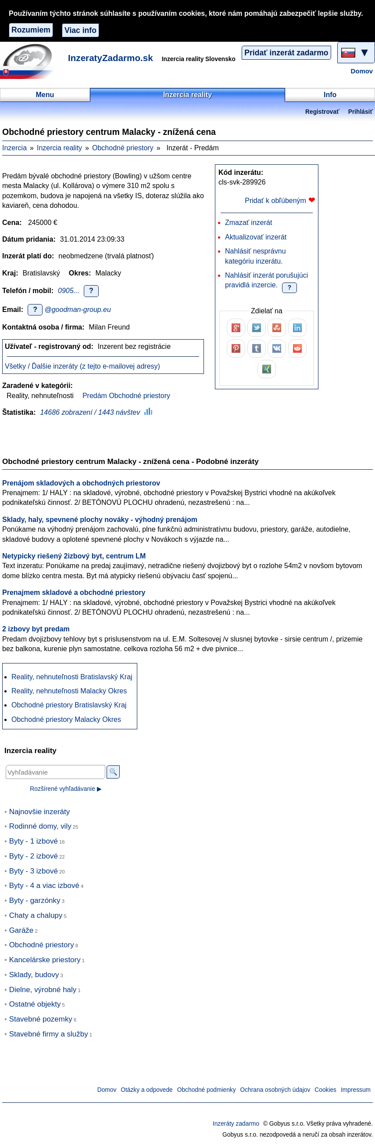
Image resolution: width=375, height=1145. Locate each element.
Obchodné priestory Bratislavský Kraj (68, 705)
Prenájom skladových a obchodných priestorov (81, 483)
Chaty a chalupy (36, 915)
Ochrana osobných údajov (275, 1090)
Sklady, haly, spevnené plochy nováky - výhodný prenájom (99, 519)
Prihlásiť (360, 112)
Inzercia (14, 148)
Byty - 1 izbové (33, 841)
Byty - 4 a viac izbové (44, 885)
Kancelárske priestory (45, 960)
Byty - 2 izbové (33, 856)
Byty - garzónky (35, 900)
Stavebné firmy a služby (48, 1034)
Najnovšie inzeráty (39, 812)
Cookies (325, 1090)
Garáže (21, 930)
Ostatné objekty (35, 1004)
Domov (362, 71)
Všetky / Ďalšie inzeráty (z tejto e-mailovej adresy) (82, 366)
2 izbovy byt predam (36, 629)
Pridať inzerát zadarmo (286, 52)
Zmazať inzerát (248, 222)
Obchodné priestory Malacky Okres (66, 719)
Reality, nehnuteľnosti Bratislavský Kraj (71, 677)
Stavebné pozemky (40, 1019)
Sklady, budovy (34, 975)
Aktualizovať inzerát (255, 237)
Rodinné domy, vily (40, 826)
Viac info (80, 30)
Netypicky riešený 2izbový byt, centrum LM (74, 556)
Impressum (356, 1090)
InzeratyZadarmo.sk (110, 58)
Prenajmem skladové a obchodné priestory (73, 592)
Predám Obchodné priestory (126, 395)
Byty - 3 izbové (33, 871)
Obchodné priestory (123, 148)
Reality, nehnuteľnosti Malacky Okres (69, 691)
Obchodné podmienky (206, 1090)
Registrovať (322, 112)
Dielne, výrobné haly (43, 990)
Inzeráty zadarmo (236, 1123)
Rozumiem (30, 29)
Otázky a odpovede (146, 1090)
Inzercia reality (59, 148)
